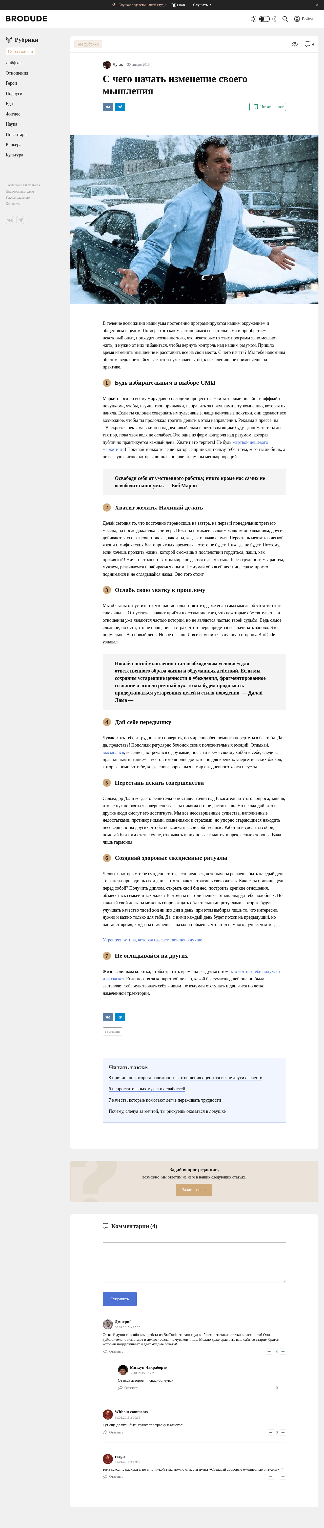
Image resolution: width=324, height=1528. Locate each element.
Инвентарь (16, 134)
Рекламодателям (18, 197)
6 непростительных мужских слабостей (147, 1088)
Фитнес (13, 114)
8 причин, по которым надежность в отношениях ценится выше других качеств (185, 1077)
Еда (9, 103)
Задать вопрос (194, 1190)
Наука (11, 124)
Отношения (17, 73)
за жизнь (112, 1031)
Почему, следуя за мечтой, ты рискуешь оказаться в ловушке (167, 1111)
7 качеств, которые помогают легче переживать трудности (165, 1100)
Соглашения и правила (23, 185)
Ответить (116, 1351)
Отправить (119, 1299)
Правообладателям (20, 191)
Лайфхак (14, 62)
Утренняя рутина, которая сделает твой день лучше (152, 939)
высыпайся (113, 752)
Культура (14, 154)
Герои (11, 83)
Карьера (14, 144)
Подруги (14, 93)
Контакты (13, 204)
